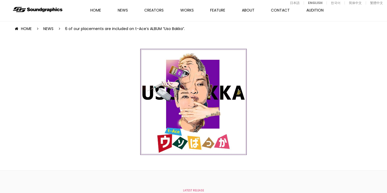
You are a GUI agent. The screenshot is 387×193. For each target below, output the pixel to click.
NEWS (123, 10)
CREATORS (154, 10)
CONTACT (280, 10)
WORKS (187, 10)
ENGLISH (315, 3)
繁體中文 (376, 3)
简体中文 (355, 3)
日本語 (295, 3)
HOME (95, 10)
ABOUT (248, 10)
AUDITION (315, 10)
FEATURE (217, 10)
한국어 (336, 3)
